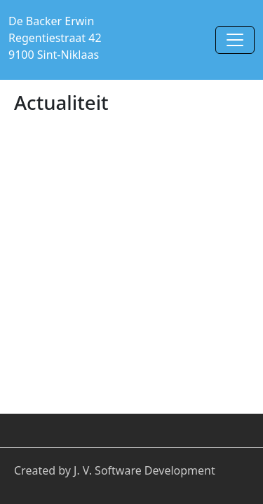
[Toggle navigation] (235, 40)
